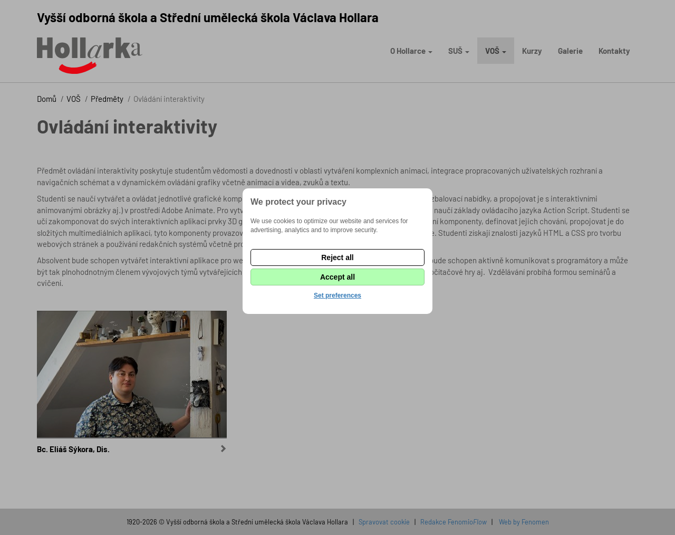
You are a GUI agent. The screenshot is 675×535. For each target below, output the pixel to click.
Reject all (337, 257)
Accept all (337, 277)
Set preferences (337, 295)
